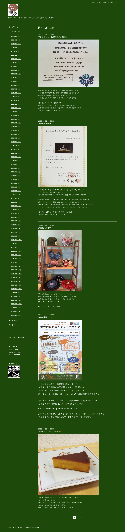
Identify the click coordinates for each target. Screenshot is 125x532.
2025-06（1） (16, 74)
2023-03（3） (16, 175)
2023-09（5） (16, 153)
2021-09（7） (16, 243)
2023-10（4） (16, 149)
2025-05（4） (16, 77)
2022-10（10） (16, 194)
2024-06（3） (16, 119)
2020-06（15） (16, 300)
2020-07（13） (16, 296)
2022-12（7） (16, 187)
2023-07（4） (16, 160)
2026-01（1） (16, 47)
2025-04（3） (16, 81)
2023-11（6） (16, 145)
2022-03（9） (16, 221)
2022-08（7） (16, 202)
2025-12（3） (16, 51)
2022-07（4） (16, 206)
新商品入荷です (44, 228)
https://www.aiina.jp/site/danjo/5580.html (58, 409)
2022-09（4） (16, 198)
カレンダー (13, 321)
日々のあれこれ (14, 31)
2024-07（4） (16, 115)
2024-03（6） (16, 130)
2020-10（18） (16, 285)
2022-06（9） (16, 209)
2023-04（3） (16, 172)
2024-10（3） (16, 104)
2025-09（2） (16, 62)
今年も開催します (45, 317)
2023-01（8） (16, 183)
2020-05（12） (16, 304)
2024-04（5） (16, 126)
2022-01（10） (16, 228)
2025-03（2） (16, 85)
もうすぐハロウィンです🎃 (49, 431)
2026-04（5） (16, 36)
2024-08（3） (16, 111)
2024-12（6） (16, 96)
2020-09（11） (16, 289)
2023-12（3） (16, 142)
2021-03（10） (16, 266)
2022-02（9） (16, 224)
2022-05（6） (16, 213)
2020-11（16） (16, 281)
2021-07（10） (16, 251)
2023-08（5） (16, 157)
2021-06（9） (16, 255)
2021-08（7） (16, 247)
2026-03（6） (16, 40)
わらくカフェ (18, 527)
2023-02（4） (16, 179)
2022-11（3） (16, 191)
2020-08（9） (16, 292)
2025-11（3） (16, 55)
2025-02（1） (16, 89)
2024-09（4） (16, 108)
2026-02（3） (16, 44)
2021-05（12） (16, 258)
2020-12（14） (16, 277)
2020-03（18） (16, 311)
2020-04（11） (16, 307)
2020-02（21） (16, 315)
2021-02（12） (16, 270)
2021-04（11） (16, 262)
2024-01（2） (16, 138)
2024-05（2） (16, 123)
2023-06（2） (16, 164)
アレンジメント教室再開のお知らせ (53, 37)
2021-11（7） (16, 236)
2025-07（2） (16, 70)
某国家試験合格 (44, 124)
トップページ (13, 27)
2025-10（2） (16, 59)
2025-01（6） (16, 93)
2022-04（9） (16, 217)
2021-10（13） (16, 240)
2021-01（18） (16, 273)
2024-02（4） (16, 134)
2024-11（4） (16, 100)
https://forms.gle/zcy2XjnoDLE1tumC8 (84, 401)
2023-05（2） (16, 168)
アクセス (12, 325)
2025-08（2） (16, 66)
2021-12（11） (16, 232)
